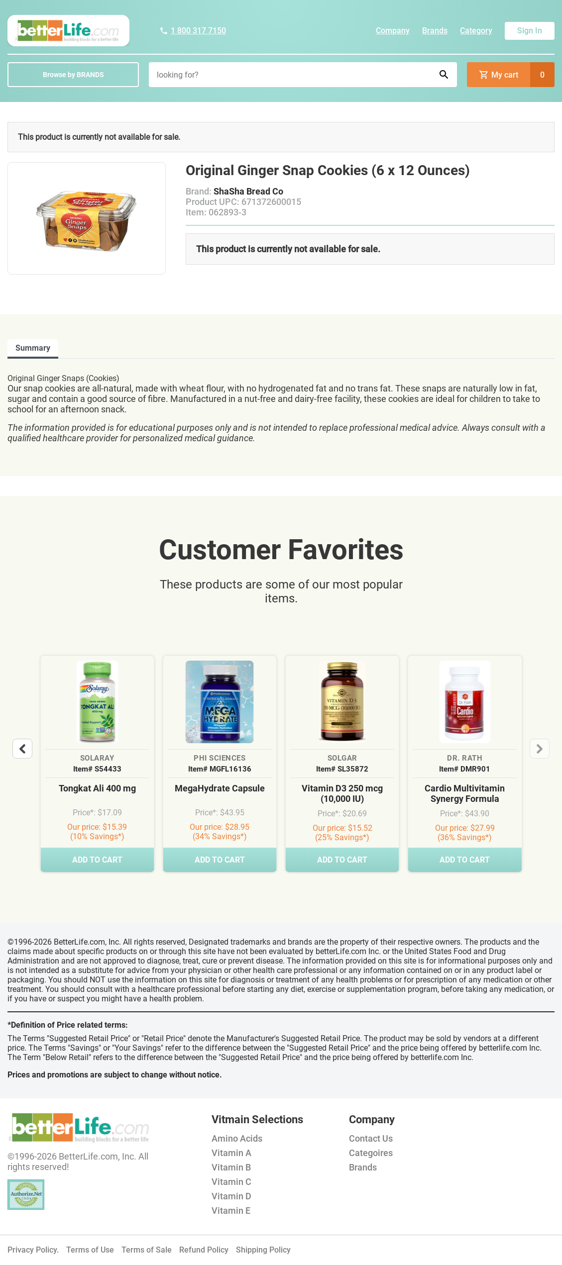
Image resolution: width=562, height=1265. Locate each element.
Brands (435, 30)
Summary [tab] (32, 348)
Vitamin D (231, 1196)
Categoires (371, 1153)
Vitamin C (231, 1181)
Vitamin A (231, 1153)
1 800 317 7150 (192, 30)
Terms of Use (90, 1250)
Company (393, 30)
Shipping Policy (263, 1250)
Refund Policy (203, 1250)
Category (476, 30)
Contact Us (371, 1138)
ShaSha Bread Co (248, 191)
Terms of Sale (146, 1250)
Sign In (529, 30)
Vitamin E (231, 1210)
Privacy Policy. (33, 1250)
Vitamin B (231, 1167)
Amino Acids (237, 1138)
